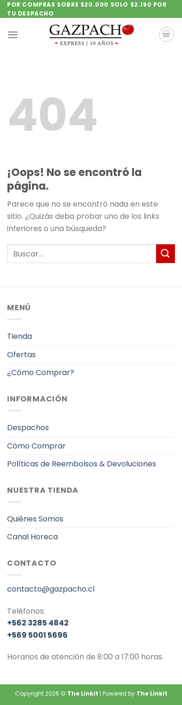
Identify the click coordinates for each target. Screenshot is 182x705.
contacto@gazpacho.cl (51, 589)
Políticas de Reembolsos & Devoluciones (81, 463)
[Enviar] (165, 253)
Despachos (28, 427)
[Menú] (12, 34)
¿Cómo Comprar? (40, 372)
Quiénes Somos (35, 518)
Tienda (19, 336)
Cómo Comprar (36, 446)
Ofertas (21, 354)
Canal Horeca (32, 536)
